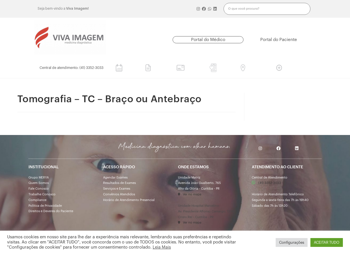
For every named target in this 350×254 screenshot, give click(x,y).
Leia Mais (162, 247)
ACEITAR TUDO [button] (326, 242)
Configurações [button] (291, 242)
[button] (208, 39)
